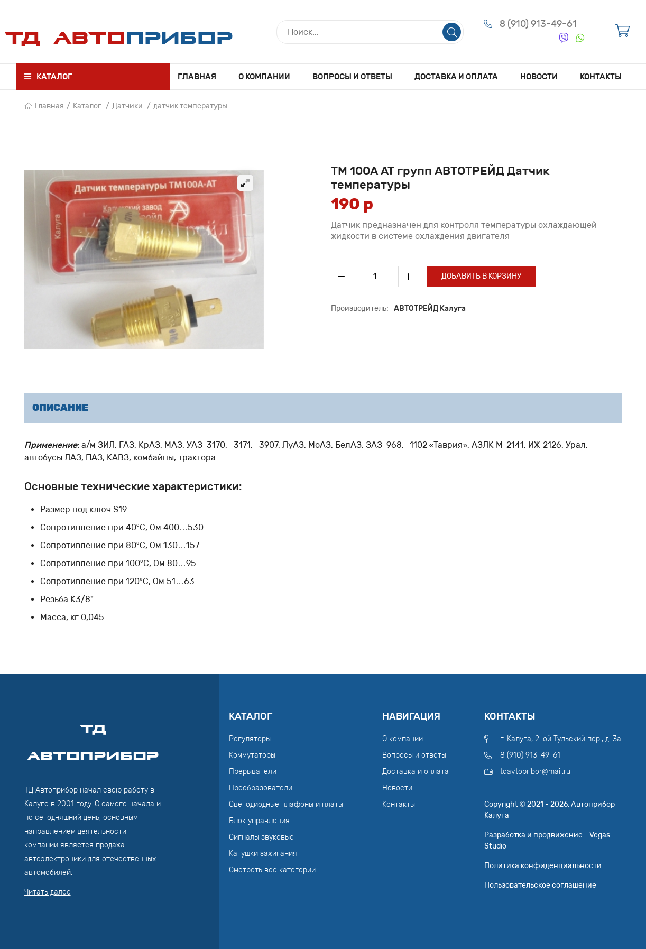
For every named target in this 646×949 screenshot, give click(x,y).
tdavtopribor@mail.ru (535, 771)
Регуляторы (250, 738)
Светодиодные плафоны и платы (286, 804)
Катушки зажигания (263, 853)
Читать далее (47, 892)
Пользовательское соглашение (540, 885)
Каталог (87, 106)
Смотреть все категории (272, 869)
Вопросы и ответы (352, 76)
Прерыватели (252, 771)
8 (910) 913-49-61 (538, 24)
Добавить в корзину (481, 276)
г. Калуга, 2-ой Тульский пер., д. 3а (560, 738)
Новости (539, 76)
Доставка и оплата (456, 76)
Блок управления (259, 820)
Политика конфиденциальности (543, 865)
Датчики (127, 106)
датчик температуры (190, 106)
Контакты (601, 76)
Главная (197, 76)
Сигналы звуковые (261, 837)
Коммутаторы (252, 755)
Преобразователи (260, 788)
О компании (264, 76)
